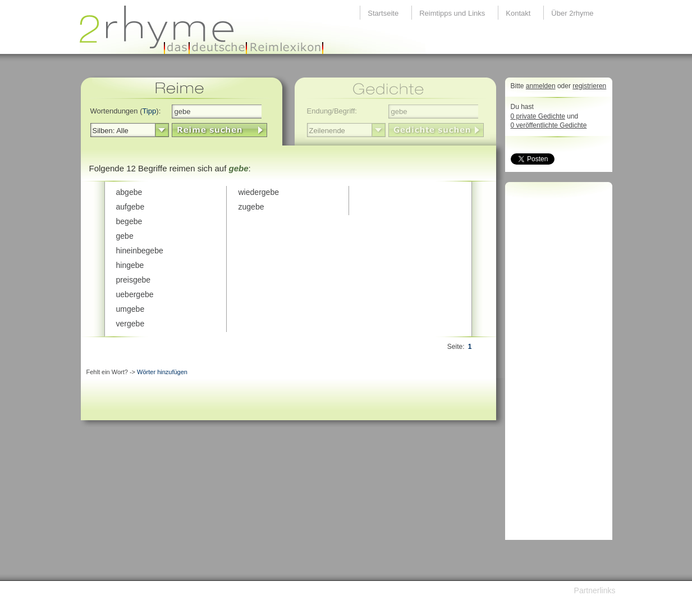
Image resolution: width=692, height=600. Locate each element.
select (162, 130)
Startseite (383, 13)
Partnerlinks (595, 590)
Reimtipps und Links (452, 13)
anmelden (541, 86)
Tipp (150, 111)
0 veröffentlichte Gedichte (549, 125)
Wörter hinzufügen (162, 372)
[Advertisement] (556, 364)
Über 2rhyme (572, 13)
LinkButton (219, 130)
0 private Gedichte (538, 116)
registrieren (589, 86)
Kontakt (518, 13)
